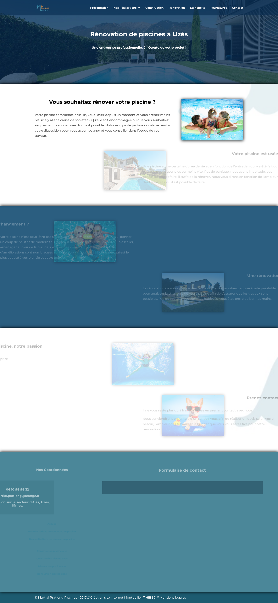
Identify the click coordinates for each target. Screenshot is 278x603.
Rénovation (177, 7)
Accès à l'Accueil (116, 64)
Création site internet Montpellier (116, 597)
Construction (154, 7)
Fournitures (218, 7)
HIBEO (151, 597)
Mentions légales (173, 597)
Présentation (99, 7)
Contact (237, 7)
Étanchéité (197, 7)
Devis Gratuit (159, 64)
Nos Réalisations (125, 7)
